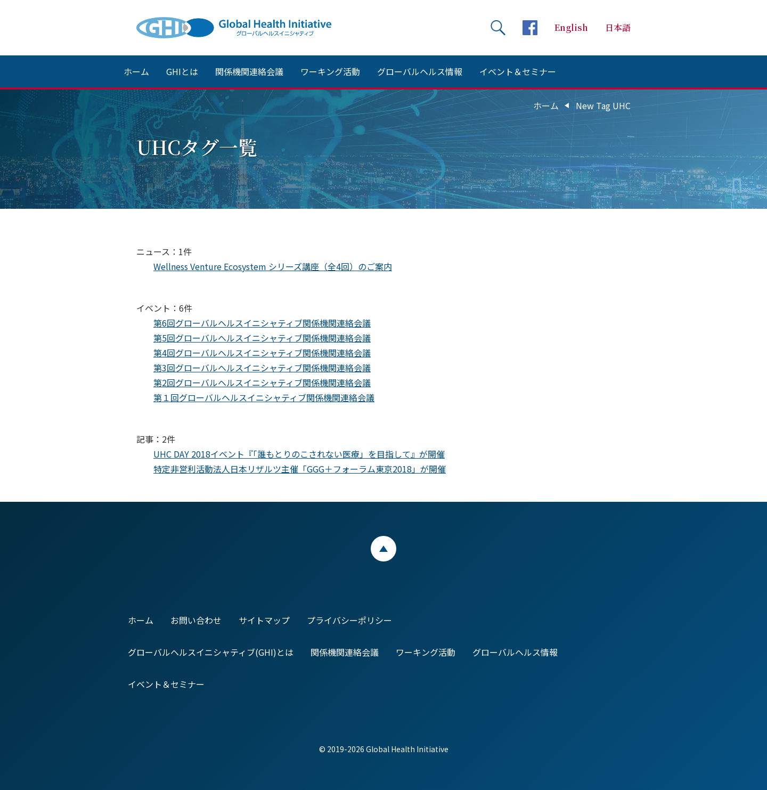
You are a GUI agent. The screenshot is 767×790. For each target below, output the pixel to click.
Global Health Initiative (242, 27)
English (571, 27)
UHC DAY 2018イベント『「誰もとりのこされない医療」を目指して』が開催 (299, 453)
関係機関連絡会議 (249, 71)
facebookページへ (530, 27)
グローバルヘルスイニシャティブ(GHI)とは (210, 652)
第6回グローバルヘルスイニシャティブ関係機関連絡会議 (262, 322)
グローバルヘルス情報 (419, 71)
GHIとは (182, 71)
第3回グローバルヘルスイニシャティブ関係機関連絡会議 (262, 367)
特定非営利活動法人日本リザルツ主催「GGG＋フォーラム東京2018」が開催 (299, 468)
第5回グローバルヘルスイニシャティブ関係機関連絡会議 (262, 337)
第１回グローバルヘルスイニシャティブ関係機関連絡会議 (263, 397)
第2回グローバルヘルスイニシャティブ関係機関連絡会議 (262, 382)
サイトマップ (264, 620)
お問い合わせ (196, 620)
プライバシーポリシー (349, 620)
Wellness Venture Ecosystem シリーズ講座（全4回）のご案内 (272, 266)
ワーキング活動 (330, 71)
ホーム (136, 71)
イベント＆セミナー (517, 71)
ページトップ (383, 548)
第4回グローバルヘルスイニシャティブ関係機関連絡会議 (262, 352)
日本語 (618, 27)
